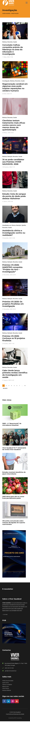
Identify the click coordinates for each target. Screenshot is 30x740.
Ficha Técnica (5, 688)
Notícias (4, 42)
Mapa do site (5, 686)
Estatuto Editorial (6, 690)
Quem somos (5, 682)
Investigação (6, 81)
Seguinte (5, 388)
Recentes (10, 42)
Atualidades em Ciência (9, 225)
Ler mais (5, 614)
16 (24, 385)
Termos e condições (7, 684)
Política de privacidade (7, 680)
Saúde (15, 42)
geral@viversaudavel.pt (10, 670)
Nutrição (9, 156)
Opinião (24, 225)
